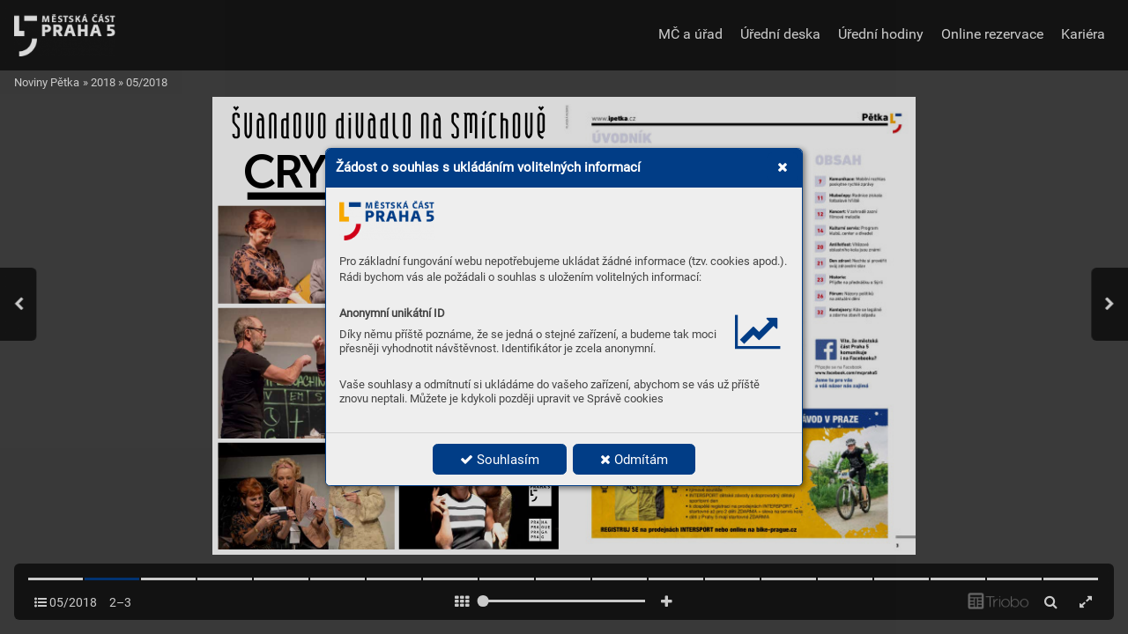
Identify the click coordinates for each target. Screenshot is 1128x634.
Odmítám (634, 460)
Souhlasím (499, 460)
